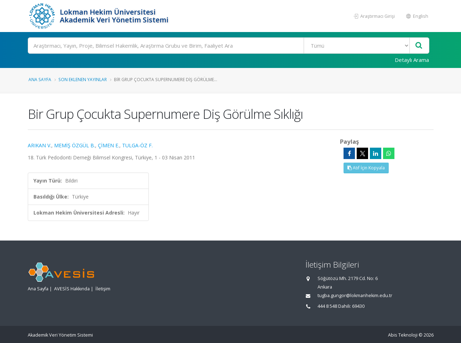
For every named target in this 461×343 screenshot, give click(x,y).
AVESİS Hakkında (72, 289)
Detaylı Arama (412, 59)
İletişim (102, 289)
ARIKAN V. (39, 145)
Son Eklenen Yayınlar (82, 79)
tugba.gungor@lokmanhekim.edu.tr (355, 295)
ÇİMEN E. (108, 145)
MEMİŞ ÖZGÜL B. (74, 145)
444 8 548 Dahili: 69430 (341, 306)
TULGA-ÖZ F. (137, 145)
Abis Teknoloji (403, 335)
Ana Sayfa (39, 79)
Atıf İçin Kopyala (366, 168)
